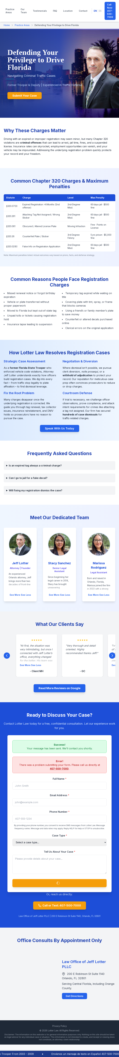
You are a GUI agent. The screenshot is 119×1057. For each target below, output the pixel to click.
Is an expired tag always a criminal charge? (35, 465)
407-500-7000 (59, 770)
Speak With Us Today (59, 428)
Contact (83, 10)
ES (100, 10)
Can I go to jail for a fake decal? (28, 478)
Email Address (59, 797)
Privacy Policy (59, 1026)
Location (68, 10)
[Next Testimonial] (112, 658)
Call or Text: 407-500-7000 (59, 905)
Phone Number (59, 813)
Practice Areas (10, 11)
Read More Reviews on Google (59, 688)
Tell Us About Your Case (59, 853)
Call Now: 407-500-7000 (110, 10)
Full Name (59, 780)
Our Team (24, 11)
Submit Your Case (24, 95)
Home (7, 25)
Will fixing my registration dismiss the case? (35, 490)
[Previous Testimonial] (7, 658)
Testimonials (40, 10)
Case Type (59, 837)
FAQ (55, 10)
